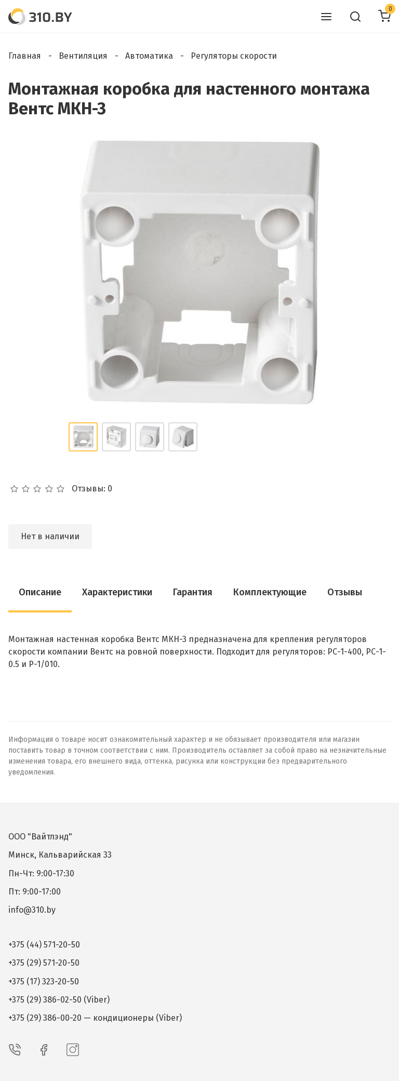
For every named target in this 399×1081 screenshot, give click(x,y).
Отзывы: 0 (92, 489)
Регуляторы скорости (234, 56)
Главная (24, 56)
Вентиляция (83, 56)
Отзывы (344, 592)
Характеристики (117, 592)
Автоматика (149, 56)
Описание (40, 592)
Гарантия (192, 592)
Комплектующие (270, 592)
